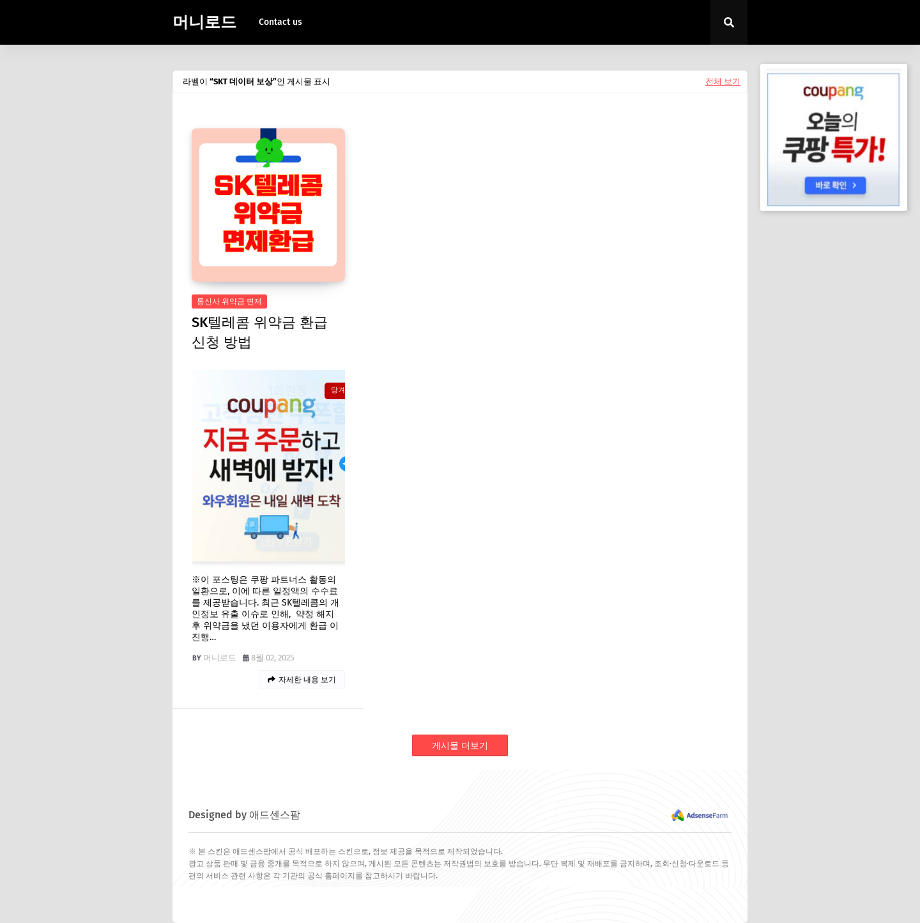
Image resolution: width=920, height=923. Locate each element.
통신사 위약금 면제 (229, 301)
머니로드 (204, 22)
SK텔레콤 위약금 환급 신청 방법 (260, 332)
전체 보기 (722, 81)
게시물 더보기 (460, 745)
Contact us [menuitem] (280, 22)
